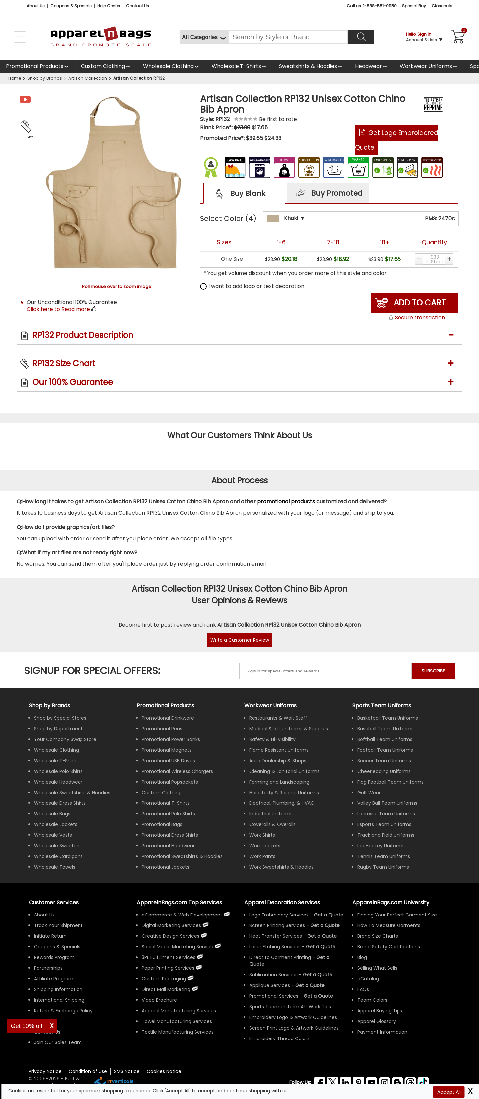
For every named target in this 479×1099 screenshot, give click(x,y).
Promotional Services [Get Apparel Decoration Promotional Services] (273, 996)
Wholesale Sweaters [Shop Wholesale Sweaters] (57, 845)
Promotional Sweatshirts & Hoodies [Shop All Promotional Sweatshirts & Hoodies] (182, 856)
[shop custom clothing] (106, 66)
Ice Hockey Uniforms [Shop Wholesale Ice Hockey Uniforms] (381, 845)
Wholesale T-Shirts (236, 66)
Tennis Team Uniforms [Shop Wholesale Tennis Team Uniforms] (383, 856)
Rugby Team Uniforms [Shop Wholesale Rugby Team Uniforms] (383, 867)
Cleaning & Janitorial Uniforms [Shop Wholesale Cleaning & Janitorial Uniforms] (284, 771)
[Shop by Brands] (49, 705)
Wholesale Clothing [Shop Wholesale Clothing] (56, 750)
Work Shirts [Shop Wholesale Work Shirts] (262, 835)
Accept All (449, 1092)
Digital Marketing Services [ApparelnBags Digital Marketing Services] (171, 925)
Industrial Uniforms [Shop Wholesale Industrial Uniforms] (271, 813)
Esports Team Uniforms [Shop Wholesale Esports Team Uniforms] (384, 824)
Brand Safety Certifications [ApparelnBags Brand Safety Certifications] (388, 946)
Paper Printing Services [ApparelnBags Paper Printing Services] (168, 968)
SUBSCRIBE (433, 671)
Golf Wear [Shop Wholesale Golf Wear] (369, 792)
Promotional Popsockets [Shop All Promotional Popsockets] (170, 782)
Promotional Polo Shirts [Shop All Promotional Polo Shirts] (168, 813)
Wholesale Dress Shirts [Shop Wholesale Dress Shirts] (60, 803)
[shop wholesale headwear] (371, 66)
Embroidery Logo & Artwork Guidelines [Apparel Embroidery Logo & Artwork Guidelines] (293, 1017)
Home (14, 78)
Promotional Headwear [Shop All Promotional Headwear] (168, 845)
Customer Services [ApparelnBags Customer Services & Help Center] (54, 902)
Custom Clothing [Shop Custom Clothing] (162, 792)
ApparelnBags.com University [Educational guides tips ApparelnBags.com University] (390, 902)
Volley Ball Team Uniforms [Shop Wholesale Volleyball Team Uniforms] (387, 803)
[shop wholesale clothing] (171, 66)
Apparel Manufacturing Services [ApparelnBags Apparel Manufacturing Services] (179, 1010)
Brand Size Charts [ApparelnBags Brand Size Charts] (377, 936)
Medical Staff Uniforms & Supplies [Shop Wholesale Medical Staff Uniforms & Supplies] (288, 728)
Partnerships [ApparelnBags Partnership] (48, 968)
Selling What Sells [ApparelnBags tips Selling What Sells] (377, 968)
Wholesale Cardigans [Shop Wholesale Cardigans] (58, 856)
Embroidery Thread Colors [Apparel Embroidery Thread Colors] (279, 1038)
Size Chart (29, 138)
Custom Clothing (103, 66)
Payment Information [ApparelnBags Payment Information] (382, 1032)
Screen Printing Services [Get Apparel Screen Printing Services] (277, 925)
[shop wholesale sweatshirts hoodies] (311, 66)
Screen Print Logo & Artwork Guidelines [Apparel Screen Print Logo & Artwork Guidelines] (294, 1028)
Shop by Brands (44, 78)
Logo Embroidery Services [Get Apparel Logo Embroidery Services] (279, 915)
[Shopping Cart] (457, 37)
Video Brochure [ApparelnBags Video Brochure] (159, 1000)
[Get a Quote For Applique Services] (310, 985)
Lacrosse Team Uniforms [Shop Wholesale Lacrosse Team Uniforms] (386, 813)
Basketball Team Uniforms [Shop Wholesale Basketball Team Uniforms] (387, 718)
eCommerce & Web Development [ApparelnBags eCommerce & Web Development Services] (182, 915)
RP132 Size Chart (63, 363)
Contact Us (137, 6)
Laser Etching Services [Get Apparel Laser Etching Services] (275, 946)
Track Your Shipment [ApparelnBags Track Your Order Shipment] (58, 925)
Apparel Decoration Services (282, 902)
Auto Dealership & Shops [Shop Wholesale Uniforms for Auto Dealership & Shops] (277, 760)
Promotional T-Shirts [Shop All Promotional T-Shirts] (166, 803)
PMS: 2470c (440, 218)
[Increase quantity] (449, 259)
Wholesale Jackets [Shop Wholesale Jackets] (55, 824)
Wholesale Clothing (168, 66)
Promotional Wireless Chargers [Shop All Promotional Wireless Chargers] (177, 771)
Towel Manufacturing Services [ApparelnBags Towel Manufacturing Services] (177, 1021)
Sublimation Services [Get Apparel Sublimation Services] (273, 974)
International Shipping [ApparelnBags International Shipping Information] (59, 1000)
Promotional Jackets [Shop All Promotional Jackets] (165, 867)
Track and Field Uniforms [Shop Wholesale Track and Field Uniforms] (385, 835)
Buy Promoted (328, 193)
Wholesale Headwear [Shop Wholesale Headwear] (58, 782)
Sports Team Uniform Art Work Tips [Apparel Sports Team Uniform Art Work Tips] (290, 1006)
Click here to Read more (58, 309)
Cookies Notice (164, 1071)
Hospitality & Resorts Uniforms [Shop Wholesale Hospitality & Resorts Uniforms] (284, 792)
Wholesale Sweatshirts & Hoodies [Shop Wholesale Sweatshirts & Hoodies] (72, 792)
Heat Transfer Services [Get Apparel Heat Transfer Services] (275, 936)
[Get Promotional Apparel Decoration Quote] (318, 996)
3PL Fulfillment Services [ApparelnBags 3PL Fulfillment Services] (168, 957)
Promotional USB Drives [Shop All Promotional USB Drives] (168, 760)
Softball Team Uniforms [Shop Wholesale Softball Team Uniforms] (384, 739)
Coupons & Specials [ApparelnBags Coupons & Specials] (57, 946)
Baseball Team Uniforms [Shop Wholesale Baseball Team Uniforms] (385, 728)
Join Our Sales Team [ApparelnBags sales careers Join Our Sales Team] (58, 1042)
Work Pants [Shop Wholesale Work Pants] (262, 856)
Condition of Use (88, 1071)
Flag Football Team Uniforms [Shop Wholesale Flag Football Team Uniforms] (390, 782)
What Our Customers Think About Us (239, 435)
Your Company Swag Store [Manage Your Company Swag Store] (65, 739)
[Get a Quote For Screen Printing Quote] (325, 925)
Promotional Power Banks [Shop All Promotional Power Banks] (171, 739)
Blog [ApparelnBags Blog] (362, 957)
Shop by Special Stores (60, 718)
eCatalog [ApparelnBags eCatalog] (368, 978)
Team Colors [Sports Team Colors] (372, 1000)
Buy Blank (238, 194)
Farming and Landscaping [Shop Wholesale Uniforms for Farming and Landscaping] (279, 782)
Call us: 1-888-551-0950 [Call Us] (372, 6)
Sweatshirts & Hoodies (308, 66)
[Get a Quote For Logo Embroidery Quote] (328, 915)
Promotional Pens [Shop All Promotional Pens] (162, 728)
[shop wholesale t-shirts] (239, 66)
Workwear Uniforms (426, 66)
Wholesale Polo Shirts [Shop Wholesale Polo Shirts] (58, 771)
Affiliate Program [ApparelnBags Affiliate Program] (53, 978)
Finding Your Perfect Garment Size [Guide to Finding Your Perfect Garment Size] (397, 915)
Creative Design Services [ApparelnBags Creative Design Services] (170, 936)
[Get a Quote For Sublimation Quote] (317, 974)
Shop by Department (58, 728)
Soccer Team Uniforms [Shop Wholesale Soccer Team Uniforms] (384, 760)
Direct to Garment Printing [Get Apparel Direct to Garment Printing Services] (280, 957)
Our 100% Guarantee (72, 382)
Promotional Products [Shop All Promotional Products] (165, 705)
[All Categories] (204, 37)
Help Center (108, 6)
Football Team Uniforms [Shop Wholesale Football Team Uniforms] (385, 750)
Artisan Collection (87, 78)
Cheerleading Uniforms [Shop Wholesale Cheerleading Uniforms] (384, 771)
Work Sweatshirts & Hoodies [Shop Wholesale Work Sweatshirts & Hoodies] (281, 867)
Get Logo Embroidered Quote (396, 140)
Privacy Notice (45, 1071)
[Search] (361, 37)
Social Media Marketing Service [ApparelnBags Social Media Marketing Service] (177, 946)
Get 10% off (27, 1026)
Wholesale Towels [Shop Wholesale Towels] (54, 867)
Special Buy (414, 6)
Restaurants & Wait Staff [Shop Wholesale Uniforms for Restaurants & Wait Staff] (278, 718)
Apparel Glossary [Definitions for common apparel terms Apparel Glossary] (376, 1021)
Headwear (368, 66)
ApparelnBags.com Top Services (179, 902)
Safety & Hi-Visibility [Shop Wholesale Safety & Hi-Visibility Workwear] (272, 739)
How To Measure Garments (388, 925)
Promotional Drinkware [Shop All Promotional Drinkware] (168, 718)
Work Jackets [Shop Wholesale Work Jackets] (264, 845)
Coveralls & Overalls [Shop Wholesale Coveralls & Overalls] (272, 824)
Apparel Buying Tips (379, 1010)
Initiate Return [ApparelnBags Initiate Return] (50, 936)
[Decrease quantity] (418, 259)
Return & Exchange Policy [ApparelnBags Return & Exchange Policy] (63, 1010)
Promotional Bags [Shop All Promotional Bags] (162, 824)
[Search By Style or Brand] (288, 37)
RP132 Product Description (82, 335)
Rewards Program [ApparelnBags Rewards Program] (54, 957)
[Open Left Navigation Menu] (20, 37)
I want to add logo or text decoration (252, 286)
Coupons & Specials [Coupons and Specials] (71, 6)
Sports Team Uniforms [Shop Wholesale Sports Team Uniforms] (381, 705)
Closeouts (442, 6)
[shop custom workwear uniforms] (429, 66)
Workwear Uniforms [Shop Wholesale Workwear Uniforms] (270, 705)
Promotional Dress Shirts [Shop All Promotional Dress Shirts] (170, 835)
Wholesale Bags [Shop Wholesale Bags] (52, 813)
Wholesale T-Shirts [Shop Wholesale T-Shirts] (56, 760)
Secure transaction (416, 317)
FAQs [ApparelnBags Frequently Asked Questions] (363, 989)
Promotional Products (34, 66)
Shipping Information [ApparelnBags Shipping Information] (58, 989)
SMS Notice (127, 1071)
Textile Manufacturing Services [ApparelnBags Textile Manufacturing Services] (178, 1032)
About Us (36, 6)
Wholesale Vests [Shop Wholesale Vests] (53, 835)
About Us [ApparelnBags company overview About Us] (44, 915)
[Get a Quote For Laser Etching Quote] (320, 946)
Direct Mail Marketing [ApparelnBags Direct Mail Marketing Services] (166, 989)
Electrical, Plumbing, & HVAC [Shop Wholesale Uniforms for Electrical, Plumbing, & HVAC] (281, 803)
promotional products (286, 501)
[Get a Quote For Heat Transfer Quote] (322, 936)
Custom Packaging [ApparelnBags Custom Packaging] (164, 978)
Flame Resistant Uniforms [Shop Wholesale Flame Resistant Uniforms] (279, 750)
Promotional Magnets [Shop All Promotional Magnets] (167, 750)
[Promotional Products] (37, 66)
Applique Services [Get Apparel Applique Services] (269, 985)
